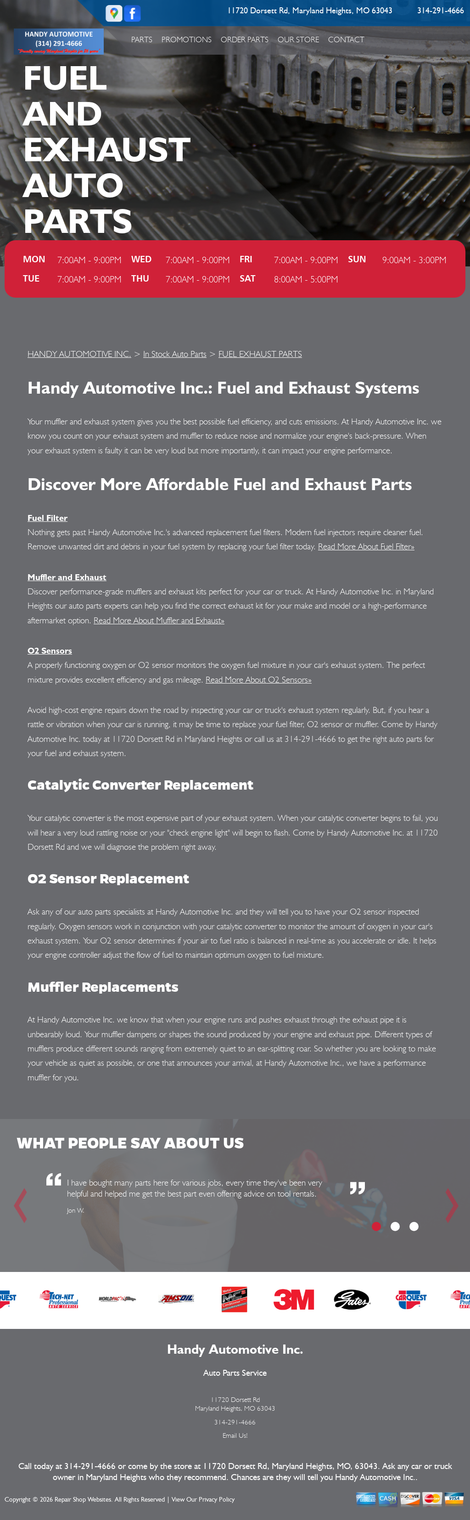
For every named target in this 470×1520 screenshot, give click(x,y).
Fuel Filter (47, 518)
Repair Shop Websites (83, 1500)
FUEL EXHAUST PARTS (260, 354)
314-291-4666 (440, 11)
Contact (346, 39)
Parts (141, 39)
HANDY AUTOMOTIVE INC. (79, 354)
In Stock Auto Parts (175, 354)
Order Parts (245, 39)
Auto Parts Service (235, 1373)
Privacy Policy (217, 1500)
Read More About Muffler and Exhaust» (159, 620)
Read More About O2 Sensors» (259, 679)
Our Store (298, 39)
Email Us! (235, 1435)
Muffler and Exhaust (67, 577)
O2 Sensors (50, 650)
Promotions (187, 39)
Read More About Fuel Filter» (366, 546)
